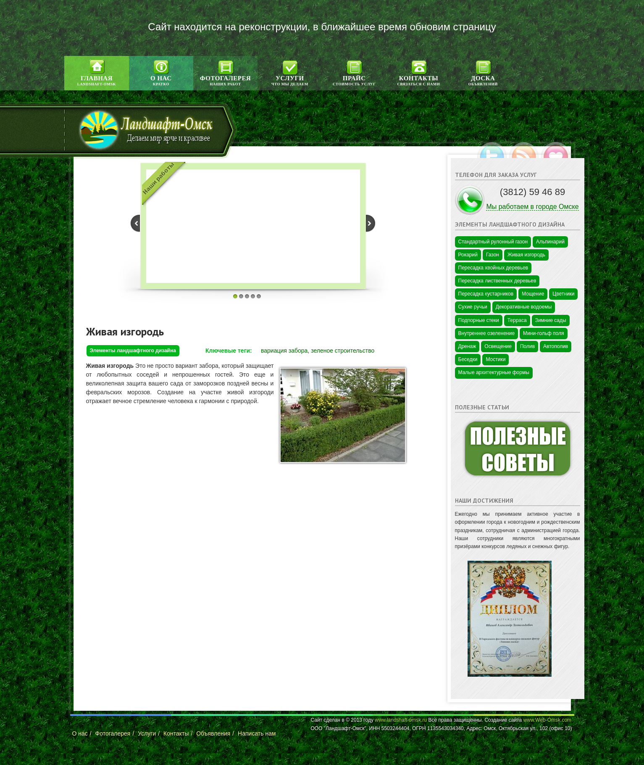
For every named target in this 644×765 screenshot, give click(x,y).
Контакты (419, 80)
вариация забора (284, 350)
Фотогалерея (225, 80)
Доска (483, 80)
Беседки (468, 359)
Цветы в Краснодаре (479, 390)
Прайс (354, 80)
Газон (492, 255)
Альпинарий (550, 242)
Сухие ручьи (472, 307)
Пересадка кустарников (486, 294)
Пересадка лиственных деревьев (497, 281)
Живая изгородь (125, 331)
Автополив (555, 346)
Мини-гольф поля (543, 333)
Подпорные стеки (478, 320)
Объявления (213, 733)
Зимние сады (550, 320)
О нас (161, 80)
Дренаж (467, 346)
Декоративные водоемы (524, 307)
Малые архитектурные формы (493, 372)
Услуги (290, 80)
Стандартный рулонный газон (493, 242)
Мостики (495, 359)
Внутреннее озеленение (486, 333)
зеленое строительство (342, 350)
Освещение (498, 346)
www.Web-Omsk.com (547, 720)
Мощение (533, 294)
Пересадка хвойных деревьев (493, 268)
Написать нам (257, 733)
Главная (96, 80)
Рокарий (468, 255)
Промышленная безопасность (490, 484)
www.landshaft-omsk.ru (401, 720)
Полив (527, 346)
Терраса (517, 320)
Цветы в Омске (472, 691)
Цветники (563, 294)
